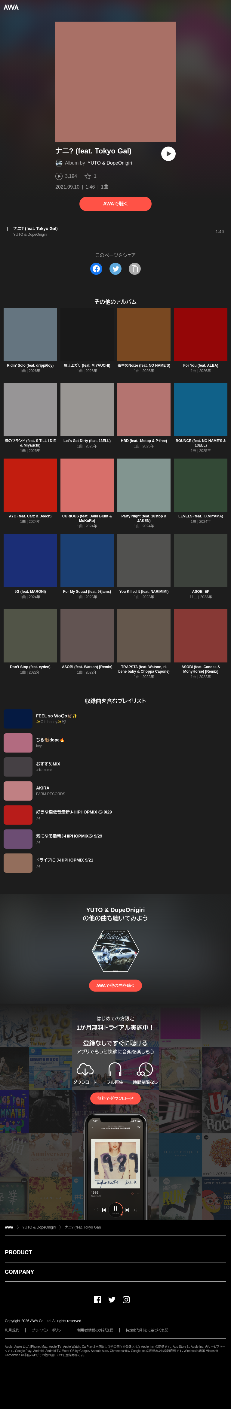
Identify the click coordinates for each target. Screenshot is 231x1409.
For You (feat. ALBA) (200, 365)
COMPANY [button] (19, 1271)
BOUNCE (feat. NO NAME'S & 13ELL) (201, 443)
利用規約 (12, 1330)
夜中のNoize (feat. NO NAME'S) (144, 365)
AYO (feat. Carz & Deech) (30, 516)
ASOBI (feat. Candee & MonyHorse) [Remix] (200, 669)
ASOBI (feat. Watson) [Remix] (87, 667)
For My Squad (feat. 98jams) (87, 591)
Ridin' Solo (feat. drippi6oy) (30, 365)
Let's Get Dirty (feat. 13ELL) (87, 441)
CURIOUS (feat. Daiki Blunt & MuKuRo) (87, 518)
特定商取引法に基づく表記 (147, 1330)
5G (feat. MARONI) (30, 591)
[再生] (168, 154)
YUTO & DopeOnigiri (110, 162)
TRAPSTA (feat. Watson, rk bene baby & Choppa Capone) (144, 669)
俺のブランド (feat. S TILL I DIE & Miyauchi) (30, 443)
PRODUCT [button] (18, 1252)
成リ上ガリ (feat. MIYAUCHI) (87, 365)
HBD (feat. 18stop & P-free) (144, 441)
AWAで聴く (115, 203)
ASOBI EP (200, 591)
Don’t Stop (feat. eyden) (30, 667)
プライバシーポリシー (48, 1330)
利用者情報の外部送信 (95, 1330)
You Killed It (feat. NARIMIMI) (144, 591)
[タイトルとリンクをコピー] (135, 269)
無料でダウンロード (115, 1098)
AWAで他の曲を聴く (115, 985)
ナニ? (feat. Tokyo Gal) (83, 1227)
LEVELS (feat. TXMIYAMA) (200, 516)
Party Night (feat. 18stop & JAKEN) (143, 518)
